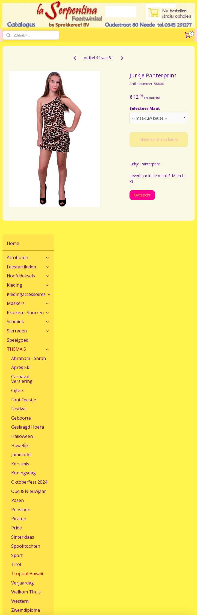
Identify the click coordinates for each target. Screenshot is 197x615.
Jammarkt (21, 266)
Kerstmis (20, 275)
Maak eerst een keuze (169, 149)
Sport (17, 367)
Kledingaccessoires (29, 106)
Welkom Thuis (26, 403)
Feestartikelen (28, 78)
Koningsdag (23, 284)
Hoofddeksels (28, 87)
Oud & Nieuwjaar (28, 303)
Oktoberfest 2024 (29, 293)
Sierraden (28, 142)
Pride (16, 339)
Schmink (28, 133)
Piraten (18, 330)
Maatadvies (78, 535)
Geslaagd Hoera (27, 239)
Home (13, 55)
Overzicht (162, 207)
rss (170, 596)
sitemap (159, 596)
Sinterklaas (22, 349)
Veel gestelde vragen (86, 541)
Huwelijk (20, 257)
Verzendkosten (147, 541)
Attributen (28, 69)
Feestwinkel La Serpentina (25, 567)
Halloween (22, 248)
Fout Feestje (23, 211)
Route (7, 541)
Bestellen (142, 535)
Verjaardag (22, 394)
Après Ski (20, 179)
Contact (9, 535)
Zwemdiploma (25, 422)
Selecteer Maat (165, 116)
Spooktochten (25, 357)
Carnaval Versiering (22, 190)
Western (20, 413)
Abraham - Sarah (28, 170)
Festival (19, 220)
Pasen (17, 312)
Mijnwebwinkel (116, 605)
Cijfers (17, 202)
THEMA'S (28, 160)
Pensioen (20, 321)
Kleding (28, 96)
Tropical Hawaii (27, 385)
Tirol (16, 376)
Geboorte (21, 229)
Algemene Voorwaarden (89, 567)
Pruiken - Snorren (28, 124)
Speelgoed (17, 151)
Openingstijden (15, 573)
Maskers (28, 115)
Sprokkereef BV (81, 573)
